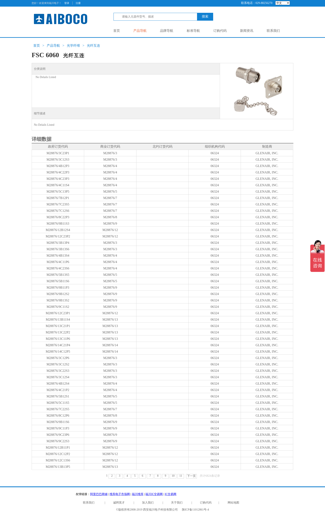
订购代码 (220, 30)
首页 (116, 30)
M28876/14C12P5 (58, 351)
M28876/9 (110, 223)
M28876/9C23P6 (58, 434)
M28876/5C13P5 (58, 191)
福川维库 (137, 494)
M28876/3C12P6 (58, 358)
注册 (78, 3)
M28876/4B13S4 (58, 255)
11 (180, 475)
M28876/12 (110, 230)
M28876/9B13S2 (58, 300)
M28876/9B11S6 (58, 422)
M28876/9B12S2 (58, 294)
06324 (214, 153)
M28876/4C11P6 (58, 262)
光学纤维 (73, 45)
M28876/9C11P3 (58, 428)
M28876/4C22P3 (58, 172)
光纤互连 (93, 45)
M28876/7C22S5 (58, 409)
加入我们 (148, 502)
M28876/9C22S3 (58, 441)
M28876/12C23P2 (58, 236)
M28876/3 (110, 153)
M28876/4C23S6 (58, 268)
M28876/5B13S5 (58, 274)
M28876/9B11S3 (58, 223)
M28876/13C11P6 (58, 338)
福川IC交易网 (154, 494)
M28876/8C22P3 (58, 217)
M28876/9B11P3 (58, 287)
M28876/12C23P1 (58, 313)
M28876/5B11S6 (58, 281)
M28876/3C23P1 (58, 153)
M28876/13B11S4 (58, 319)
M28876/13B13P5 (58, 466)
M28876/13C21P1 (58, 326)
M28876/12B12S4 (58, 230)
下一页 (191, 476)
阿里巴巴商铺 (99, 494)
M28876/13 (110, 319)
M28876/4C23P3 (58, 178)
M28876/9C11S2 (58, 306)
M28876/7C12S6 (58, 210)
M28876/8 (110, 217)
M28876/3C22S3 (58, 370)
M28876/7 (110, 198)
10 (173, 475)
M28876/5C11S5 (58, 402)
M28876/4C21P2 (58, 390)
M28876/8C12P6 (58, 415)
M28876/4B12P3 (58, 166)
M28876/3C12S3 (58, 159)
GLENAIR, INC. (267, 153)
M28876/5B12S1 (58, 396)
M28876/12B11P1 (58, 447)
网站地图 (233, 502)
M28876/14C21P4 (58, 345)
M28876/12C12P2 (58, 454)
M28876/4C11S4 (58, 185)
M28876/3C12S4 (58, 377)
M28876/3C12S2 (58, 364)
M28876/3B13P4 (58, 242)
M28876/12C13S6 (58, 460)
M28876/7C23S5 (58, 204)
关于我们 (177, 502)
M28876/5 (110, 191)
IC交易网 (170, 494)
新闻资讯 (246, 30)
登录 (66, 3)
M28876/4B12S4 (58, 383)
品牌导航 (166, 30)
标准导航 (193, 30)
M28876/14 (110, 345)
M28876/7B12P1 (58, 198)
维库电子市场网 (120, 494)
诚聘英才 (119, 502)
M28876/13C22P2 (58, 332)
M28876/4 (110, 166)
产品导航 (140, 30)
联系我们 (273, 30)
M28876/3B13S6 (58, 249)
